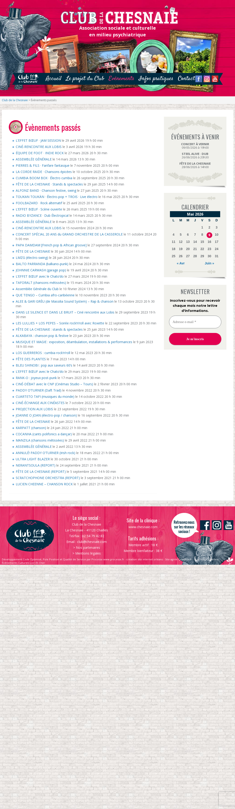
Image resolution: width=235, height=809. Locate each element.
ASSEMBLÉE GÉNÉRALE (34, 159)
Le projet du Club (85, 79)
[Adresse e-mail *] (195, 322)
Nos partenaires (88, 547)
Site (167, 559)
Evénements (121, 79)
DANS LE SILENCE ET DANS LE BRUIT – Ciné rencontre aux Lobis (65, 312)
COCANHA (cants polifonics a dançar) (44, 434)
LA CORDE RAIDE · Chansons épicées (44, 171)
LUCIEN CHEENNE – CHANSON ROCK (44, 484)
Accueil (53, 79)
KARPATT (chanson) (31, 428)
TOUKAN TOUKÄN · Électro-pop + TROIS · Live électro (56, 196)
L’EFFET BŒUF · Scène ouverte (39, 209)
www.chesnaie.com (142, 527)
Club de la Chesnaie (15, 100)
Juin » (209, 263)
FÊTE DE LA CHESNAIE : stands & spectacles (49, 329)
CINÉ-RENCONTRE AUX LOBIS (39, 146)
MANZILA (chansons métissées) (40, 440)
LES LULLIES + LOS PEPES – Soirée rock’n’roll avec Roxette (60, 323)
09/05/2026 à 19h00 (195, 146)
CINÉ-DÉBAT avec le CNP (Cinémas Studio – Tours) (54, 384)
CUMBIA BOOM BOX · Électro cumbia (44, 178)
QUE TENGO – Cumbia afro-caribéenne (45, 295)
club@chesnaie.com (92, 541)
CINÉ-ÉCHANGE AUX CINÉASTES (40, 403)
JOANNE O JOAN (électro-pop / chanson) (46, 415)
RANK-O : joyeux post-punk (36, 378)
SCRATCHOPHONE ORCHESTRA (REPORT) (48, 478)
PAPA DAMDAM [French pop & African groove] (51, 245)
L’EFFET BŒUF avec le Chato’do (40, 276)
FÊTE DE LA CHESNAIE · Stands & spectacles (49, 184)
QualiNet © (185, 559)
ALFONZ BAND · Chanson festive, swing (46, 190)
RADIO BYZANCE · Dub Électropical (42, 215)
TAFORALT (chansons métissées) (41, 282)
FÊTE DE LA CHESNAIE (33, 251)
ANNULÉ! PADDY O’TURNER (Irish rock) (45, 453)
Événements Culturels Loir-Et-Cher (23, 562)
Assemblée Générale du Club (37, 289)
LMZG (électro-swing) (32, 257)
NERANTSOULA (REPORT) (35, 465)
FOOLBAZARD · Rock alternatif (39, 203)
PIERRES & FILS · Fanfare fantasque (42, 165)
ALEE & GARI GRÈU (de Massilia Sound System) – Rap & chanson (64, 301)
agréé (174, 559)
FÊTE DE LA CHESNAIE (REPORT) (41, 471)
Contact (186, 79)
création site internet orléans (144, 559)
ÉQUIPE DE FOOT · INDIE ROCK (40, 153)
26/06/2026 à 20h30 (195, 155)
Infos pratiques (156, 79)
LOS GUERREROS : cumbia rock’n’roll (43, 353)
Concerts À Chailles (206, 559)
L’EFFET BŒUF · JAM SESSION (38, 140)
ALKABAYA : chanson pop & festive (42, 335)
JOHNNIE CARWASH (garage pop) (41, 270)
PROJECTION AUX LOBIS (34, 409)
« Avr (181, 263)
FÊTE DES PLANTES (31, 359)
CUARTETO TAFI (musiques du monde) (45, 396)
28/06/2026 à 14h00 (195, 165)
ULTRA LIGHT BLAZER (33, 459)
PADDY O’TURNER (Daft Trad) (38, 390)
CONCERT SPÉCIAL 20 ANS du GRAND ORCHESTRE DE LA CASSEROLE (69, 234)
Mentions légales (88, 553)
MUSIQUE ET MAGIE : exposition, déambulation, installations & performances (74, 342)
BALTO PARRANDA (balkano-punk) (42, 264)
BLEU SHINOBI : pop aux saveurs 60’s (44, 365)
